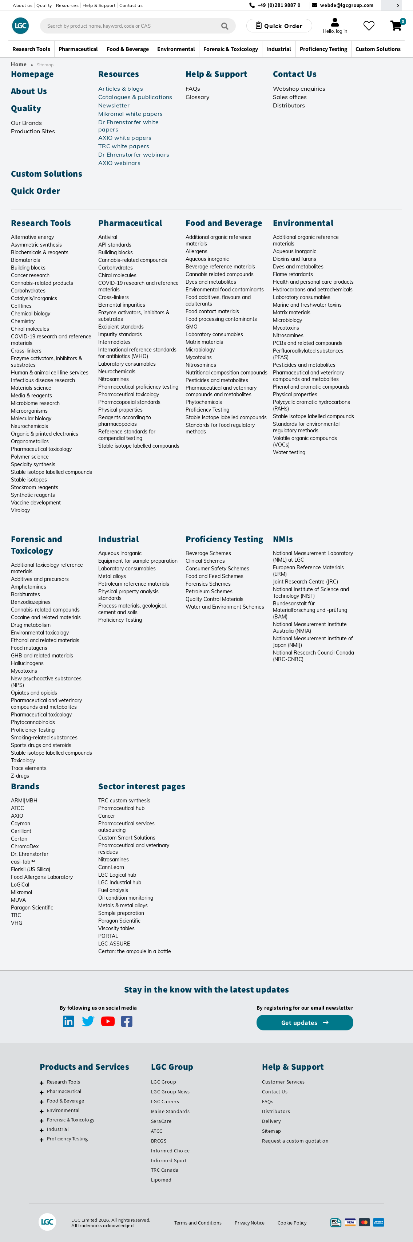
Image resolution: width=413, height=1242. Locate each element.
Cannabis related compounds (220, 274)
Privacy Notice (250, 1222)
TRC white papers (123, 146)
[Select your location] (391, 5)
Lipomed (161, 1179)
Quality (44, 5)
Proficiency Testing (207, 409)
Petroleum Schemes (209, 591)
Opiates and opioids (34, 692)
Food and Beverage (224, 222)
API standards (114, 244)
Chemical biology (30, 313)
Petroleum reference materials (133, 584)
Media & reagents (31, 395)
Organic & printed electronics (44, 434)
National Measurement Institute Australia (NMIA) (310, 627)
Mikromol (21, 892)
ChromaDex (25, 846)
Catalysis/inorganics (34, 298)
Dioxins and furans (294, 259)
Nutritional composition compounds (226, 372)
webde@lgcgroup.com (347, 5)
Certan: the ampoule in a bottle (134, 951)
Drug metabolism (31, 625)
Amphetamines (28, 586)
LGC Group (163, 1081)
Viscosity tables (116, 928)
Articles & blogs (120, 88)
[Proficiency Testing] (42, 1139)
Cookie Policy (292, 1222)
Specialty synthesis (33, 464)
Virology (20, 510)
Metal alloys (112, 576)
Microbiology (200, 349)
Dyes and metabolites (211, 282)
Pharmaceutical (130, 222)
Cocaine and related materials (46, 617)
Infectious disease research (43, 380)
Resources (67, 5)
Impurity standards (120, 334)
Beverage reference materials (220, 266)
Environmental (303, 222)
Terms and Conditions (198, 1222)
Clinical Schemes (205, 561)
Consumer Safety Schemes (217, 568)
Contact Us (295, 73)
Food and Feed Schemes (214, 576)
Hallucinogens (27, 663)
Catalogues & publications (135, 97)
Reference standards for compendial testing (126, 434)
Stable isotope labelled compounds (51, 472)
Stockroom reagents (34, 487)
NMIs (283, 539)
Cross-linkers (26, 350)
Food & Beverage (65, 1100)
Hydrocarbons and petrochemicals (313, 289)
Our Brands (26, 122)
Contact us (131, 5)
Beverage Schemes (208, 553)
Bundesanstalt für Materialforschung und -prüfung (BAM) (310, 610)
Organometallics (30, 441)
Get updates (300, 1022)
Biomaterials (25, 260)
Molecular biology (31, 418)
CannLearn (111, 867)
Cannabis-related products (42, 283)
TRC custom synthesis (124, 800)
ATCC (17, 808)
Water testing (289, 452)
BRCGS (159, 1140)
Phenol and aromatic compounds (311, 387)
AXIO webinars (119, 162)
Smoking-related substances (44, 737)
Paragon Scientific (32, 907)
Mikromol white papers (130, 113)
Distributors (289, 105)
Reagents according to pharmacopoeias (124, 420)
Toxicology (23, 760)
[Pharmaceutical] (42, 1092)
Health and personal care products (313, 282)
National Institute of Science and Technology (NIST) (311, 592)
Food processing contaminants (221, 319)
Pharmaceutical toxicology (41, 449)
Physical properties (120, 409)
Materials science (31, 388)
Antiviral (107, 237)
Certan (19, 839)
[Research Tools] (42, 1083)
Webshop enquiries (299, 88)
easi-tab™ (23, 861)
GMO (192, 326)
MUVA (18, 900)
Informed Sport (169, 1160)
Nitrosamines (113, 379)
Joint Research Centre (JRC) (305, 581)
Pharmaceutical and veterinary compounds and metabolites (221, 391)
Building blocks (28, 267)
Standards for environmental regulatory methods (306, 427)
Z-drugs (20, 776)
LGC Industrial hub (119, 882)
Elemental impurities (121, 305)
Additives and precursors (40, 579)
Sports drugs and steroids (41, 745)
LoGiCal (20, 884)
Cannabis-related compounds (132, 260)
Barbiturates (25, 594)
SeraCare (161, 1121)
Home (19, 64)
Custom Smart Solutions (126, 837)
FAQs (193, 88)
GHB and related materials (42, 655)
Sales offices (290, 97)
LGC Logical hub (117, 875)
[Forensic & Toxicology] (42, 1120)
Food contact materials (212, 311)
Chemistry (23, 321)
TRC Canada (165, 1170)
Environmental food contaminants (225, 289)
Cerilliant (21, 831)
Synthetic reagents (33, 495)
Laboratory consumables (127, 364)
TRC (16, 915)
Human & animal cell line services (49, 372)
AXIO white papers (124, 137)
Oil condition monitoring (125, 898)
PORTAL (108, 936)
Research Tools (41, 222)
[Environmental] (42, 1111)
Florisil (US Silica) (30, 869)
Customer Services (283, 1081)
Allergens (196, 251)
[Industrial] (42, 1130)
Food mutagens (29, 648)
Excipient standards (121, 326)
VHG (16, 923)
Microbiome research (35, 403)
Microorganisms (29, 411)
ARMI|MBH (24, 800)
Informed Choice (170, 1150)
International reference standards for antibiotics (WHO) (137, 352)
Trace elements (29, 768)
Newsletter (114, 105)
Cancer (106, 816)
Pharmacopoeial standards (129, 402)
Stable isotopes (29, 479)
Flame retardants (293, 274)
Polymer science (30, 456)
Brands (25, 786)
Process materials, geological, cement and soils (132, 609)
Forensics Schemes (208, 584)
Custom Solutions (46, 173)
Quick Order (35, 190)
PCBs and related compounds (307, 343)
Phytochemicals (204, 402)
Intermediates (114, 342)
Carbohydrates (28, 290)
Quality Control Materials (214, 599)
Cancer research (30, 275)
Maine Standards (170, 1111)
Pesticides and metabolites (217, 380)
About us (22, 5)
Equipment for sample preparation (138, 561)
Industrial (118, 539)
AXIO (17, 816)
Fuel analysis (113, 890)
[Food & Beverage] (42, 1101)
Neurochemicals (29, 426)
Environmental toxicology (40, 632)
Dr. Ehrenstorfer (29, 854)
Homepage (32, 73)
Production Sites (33, 131)
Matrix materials (204, 342)
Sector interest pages (141, 786)
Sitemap (271, 1131)
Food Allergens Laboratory (42, 877)
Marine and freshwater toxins (307, 305)
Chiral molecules (30, 329)
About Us (29, 91)
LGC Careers (165, 1101)
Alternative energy (32, 237)
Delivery (271, 1121)
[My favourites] (369, 26)
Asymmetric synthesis (36, 244)
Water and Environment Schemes (225, 607)
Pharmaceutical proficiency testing (138, 387)
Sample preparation (121, 913)
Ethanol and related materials (45, 640)
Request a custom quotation (295, 1140)
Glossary (198, 97)
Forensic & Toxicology (70, 1119)
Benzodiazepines (31, 602)
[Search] (225, 25)
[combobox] (138, 26)
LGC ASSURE (114, 943)
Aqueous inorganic (207, 259)
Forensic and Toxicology (37, 544)
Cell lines (21, 306)
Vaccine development (36, 502)
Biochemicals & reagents (39, 252)
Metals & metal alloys (123, 905)
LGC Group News (170, 1091)
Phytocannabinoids (33, 722)
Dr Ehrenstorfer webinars (133, 154)
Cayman (20, 823)
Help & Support (99, 5)
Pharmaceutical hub (121, 808)
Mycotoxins (199, 357)
